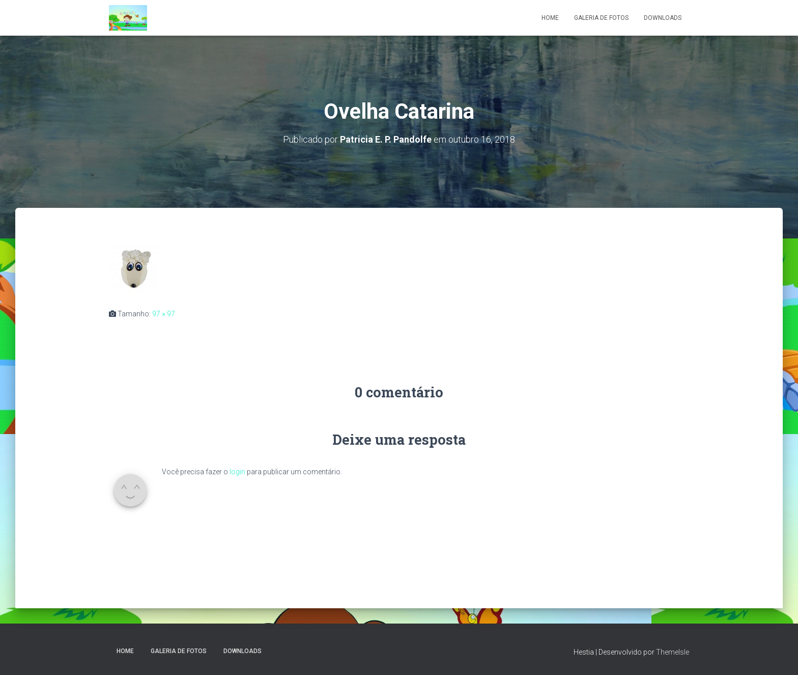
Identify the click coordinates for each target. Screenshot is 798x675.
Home (550, 17)
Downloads (662, 17)
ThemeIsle (672, 652)
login (237, 472)
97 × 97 (163, 314)
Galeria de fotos (601, 17)
